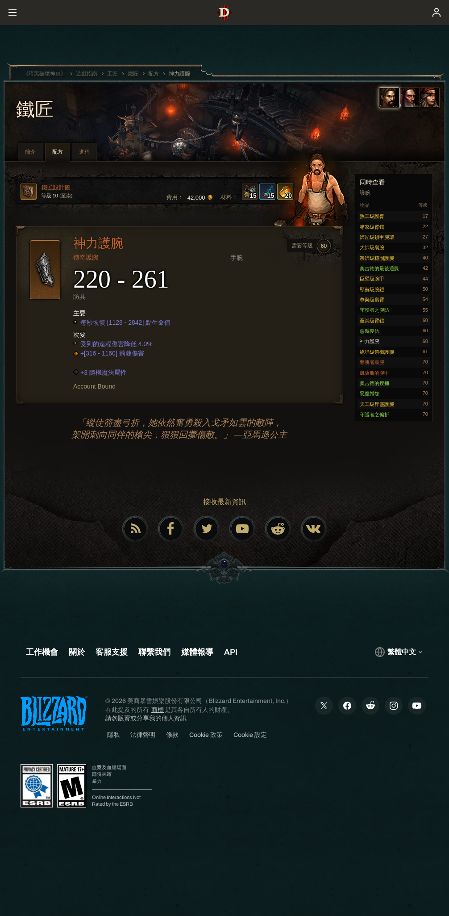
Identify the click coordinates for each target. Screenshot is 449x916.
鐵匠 (35, 110)
